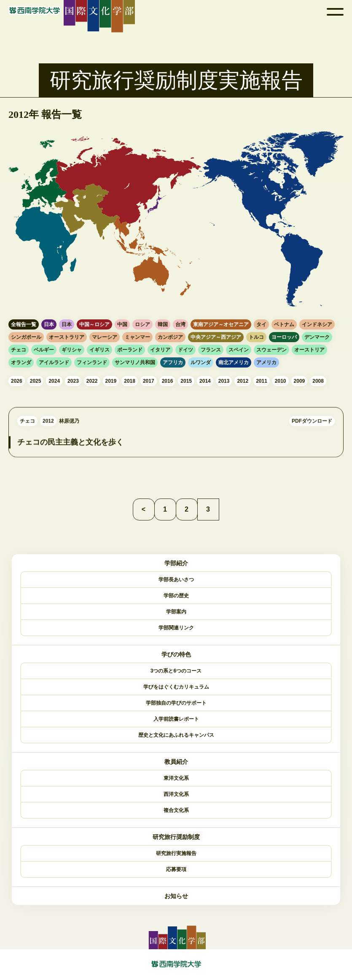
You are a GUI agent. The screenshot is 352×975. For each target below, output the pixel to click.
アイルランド (54, 362)
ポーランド (129, 350)
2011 (261, 381)
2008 (318, 381)
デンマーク (317, 337)
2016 (167, 381)
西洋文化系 (176, 794)
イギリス (99, 350)
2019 (111, 381)
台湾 (180, 324)
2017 (148, 381)
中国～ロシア (94, 324)
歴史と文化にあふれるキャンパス (176, 735)
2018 (129, 381)
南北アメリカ (233, 362)
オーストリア (309, 350)
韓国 (163, 324)
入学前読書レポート (176, 719)
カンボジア (170, 337)
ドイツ (185, 350)
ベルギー (44, 350)
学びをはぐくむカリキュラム (176, 687)
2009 (299, 381)
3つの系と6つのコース (176, 671)
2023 (73, 381)
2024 (54, 381)
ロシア (142, 324)
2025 (35, 381)
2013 (224, 381)
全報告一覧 (23, 324)
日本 (49, 324)
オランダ (21, 362)
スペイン (238, 350)
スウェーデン (271, 350)
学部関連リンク (176, 628)
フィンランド (92, 362)
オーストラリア (66, 337)
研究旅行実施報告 (176, 853)
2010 (280, 381)
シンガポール (26, 337)
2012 (242, 381)
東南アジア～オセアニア (221, 324)
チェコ (18, 350)
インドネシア (317, 324)
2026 (16, 381)
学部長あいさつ (176, 580)
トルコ (256, 337)
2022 (92, 381)
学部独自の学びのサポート (176, 703)
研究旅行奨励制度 (176, 836)
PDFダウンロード (312, 430)
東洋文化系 (176, 778)
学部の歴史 (176, 596)
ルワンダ (201, 362)
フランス (211, 350)
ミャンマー (137, 337)
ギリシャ (72, 350)
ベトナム (284, 324)
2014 (205, 381)
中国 (122, 324)
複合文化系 (176, 810)
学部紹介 (176, 563)
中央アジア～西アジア (216, 337)
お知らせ (176, 896)
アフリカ (173, 362)
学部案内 (176, 612)
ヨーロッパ (284, 337)
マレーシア (104, 337)
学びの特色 (176, 654)
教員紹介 (176, 761)
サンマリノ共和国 (135, 362)
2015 (186, 381)
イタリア (160, 350)
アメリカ (266, 362)
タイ (261, 324)
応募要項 (176, 869)
